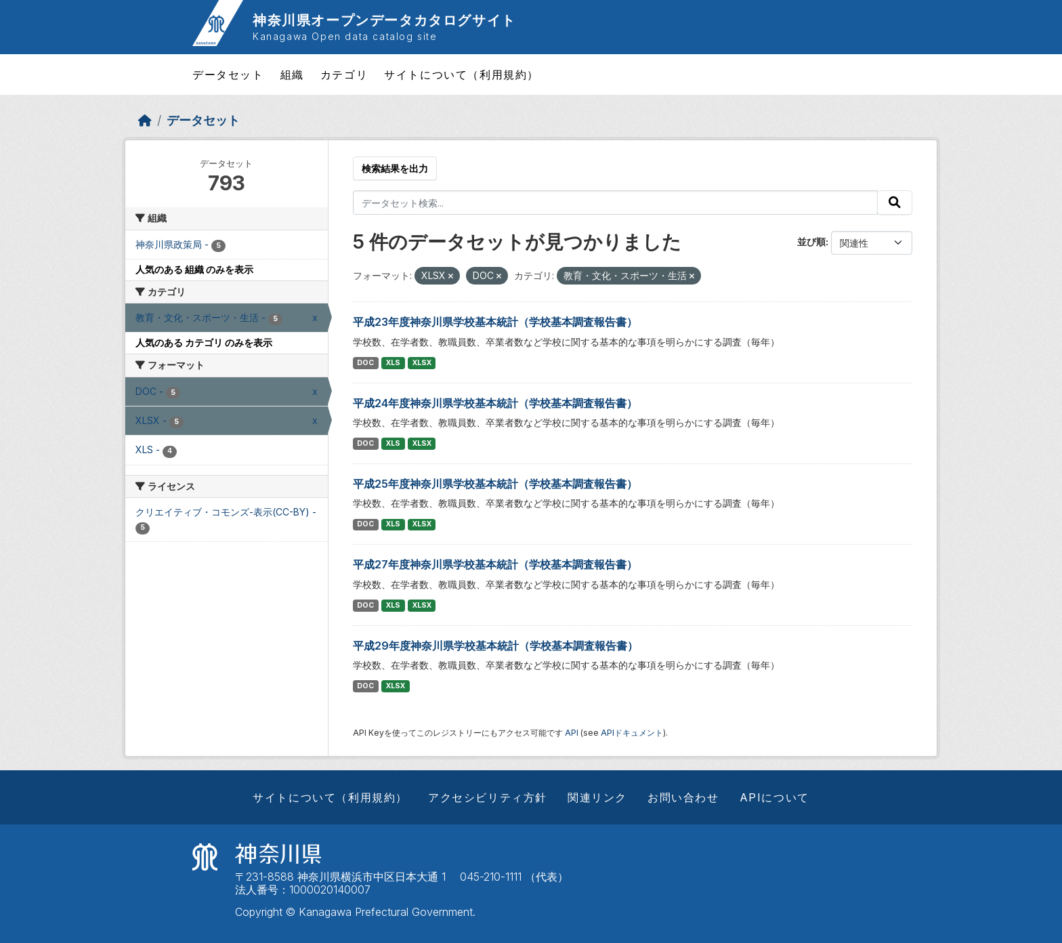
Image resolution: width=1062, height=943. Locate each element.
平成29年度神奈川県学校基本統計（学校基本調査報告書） (495, 645)
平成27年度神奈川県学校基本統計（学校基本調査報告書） (495, 564)
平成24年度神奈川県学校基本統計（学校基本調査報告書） (495, 403)
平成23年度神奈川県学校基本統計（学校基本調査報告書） (495, 322)
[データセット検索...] (615, 202)
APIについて (774, 797)
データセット (228, 74)
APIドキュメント (632, 733)
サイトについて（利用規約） (461, 74)
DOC (365, 362)
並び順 (811, 241)
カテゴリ (344, 74)
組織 (292, 74)
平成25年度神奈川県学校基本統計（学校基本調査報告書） (495, 483)
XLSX (421, 362)
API (571, 733)
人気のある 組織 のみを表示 (194, 269)
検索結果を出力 (395, 168)
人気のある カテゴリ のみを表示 (203, 342)
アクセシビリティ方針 (487, 797)
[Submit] (894, 202)
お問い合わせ (683, 797)
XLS (393, 362)
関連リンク (597, 797)
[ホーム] (145, 120)
